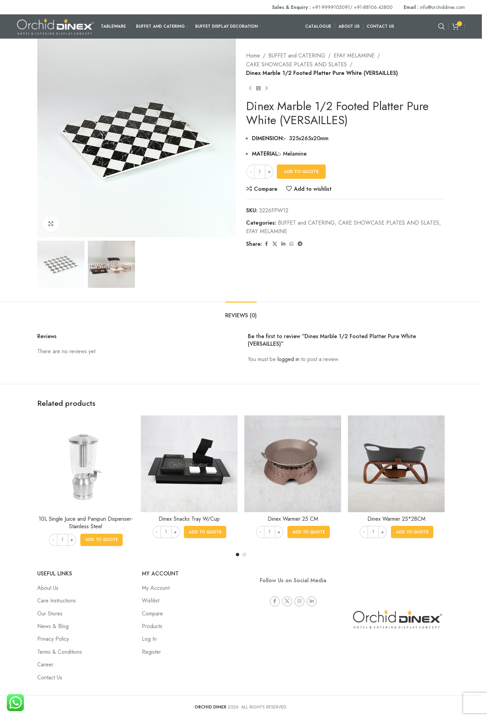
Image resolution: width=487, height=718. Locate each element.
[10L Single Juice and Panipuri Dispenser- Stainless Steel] (85, 463)
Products (152, 626)
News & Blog (53, 626)
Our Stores (50, 613)
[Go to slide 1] (237, 554)
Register (151, 652)
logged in (288, 359)
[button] (101, 540)
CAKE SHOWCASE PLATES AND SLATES (296, 64)
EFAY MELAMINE (354, 55)
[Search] (441, 26)
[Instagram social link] (299, 601)
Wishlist (150, 600)
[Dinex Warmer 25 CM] (292, 463)
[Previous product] (250, 88)
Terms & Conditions (59, 652)
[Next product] (266, 88)
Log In (149, 639)
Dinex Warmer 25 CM (293, 519)
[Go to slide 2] (244, 554)
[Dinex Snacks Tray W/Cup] (189, 463)
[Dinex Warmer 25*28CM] (396, 463)
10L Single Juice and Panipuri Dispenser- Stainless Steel (86, 522)
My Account (156, 588)
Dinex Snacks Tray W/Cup (189, 519)
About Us (47, 588)
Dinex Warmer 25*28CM (396, 519)
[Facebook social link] (266, 244)
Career (45, 664)
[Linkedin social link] (283, 244)
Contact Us (49, 677)
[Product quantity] (260, 171)
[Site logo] (55, 26)
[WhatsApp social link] (291, 244)
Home (253, 55)
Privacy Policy (53, 639)
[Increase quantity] (269, 171)
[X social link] (274, 244)
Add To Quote (301, 171)
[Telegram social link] (300, 244)
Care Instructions (56, 600)
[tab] (241, 312)
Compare (152, 613)
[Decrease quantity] (250, 171)
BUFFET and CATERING (296, 55)
